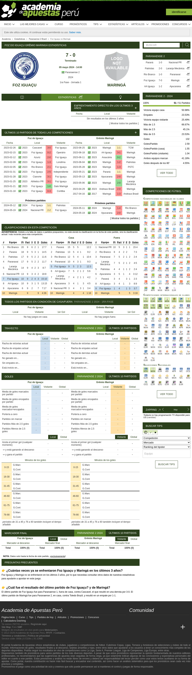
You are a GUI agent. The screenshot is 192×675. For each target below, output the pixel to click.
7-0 (160, 80)
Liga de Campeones (132, 650)
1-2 (118, 162)
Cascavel (37, 147)
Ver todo (166, 172)
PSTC (131, 167)
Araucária (107, 157)
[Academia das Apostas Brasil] (147, 627)
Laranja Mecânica (131, 183)
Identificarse (179, 12)
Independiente (61, 171)
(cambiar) (151, 417)
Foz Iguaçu (24, 85)
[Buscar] (186, 45)
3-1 (49, 176)
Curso (59, 24)
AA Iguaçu (107, 152)
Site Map (6, 627)
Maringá (116, 85)
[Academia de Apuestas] (161, 627)
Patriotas (60, 205)
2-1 (49, 167)
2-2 (49, 210)
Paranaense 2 (70, 72)
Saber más (75, 32)
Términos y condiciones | (15, 635)
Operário (61, 152)
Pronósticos (78, 24)
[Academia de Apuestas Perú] (132, 627)
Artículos (140, 24)
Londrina (61, 162)
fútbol (102, 645)
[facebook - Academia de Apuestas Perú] (147, 619)
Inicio (9, 24)
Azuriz (37, 157)
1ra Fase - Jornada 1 (70, 82)
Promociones (160, 24)
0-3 (49, 191)
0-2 (49, 152)
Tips (97, 24)
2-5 (49, 171)
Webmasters (51, 630)
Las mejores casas (34, 24)
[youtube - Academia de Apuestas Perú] (139, 619)
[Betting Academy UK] (175, 627)
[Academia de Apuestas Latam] (168, 627)
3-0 (49, 147)
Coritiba (61, 191)
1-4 (118, 208)
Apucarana (106, 176)
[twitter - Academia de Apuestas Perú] (132, 619)
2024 (70, 77)
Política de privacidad (39, 635)
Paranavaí (13, 261)
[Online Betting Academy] (154, 627)
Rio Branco (37, 167)
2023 (24, 147)
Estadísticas (118, 24)
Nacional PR (37, 210)
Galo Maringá (61, 186)
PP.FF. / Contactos (55, 633)
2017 (94, 193)
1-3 (49, 162)
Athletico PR (37, 181)
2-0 (49, 157)
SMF (19, 627)
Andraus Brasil (106, 189)
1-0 (49, 186)
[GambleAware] (11, 671)
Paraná (107, 171)
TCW (131, 147)
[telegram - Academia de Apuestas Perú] (154, 619)
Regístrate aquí (38, 624)
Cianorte (37, 176)
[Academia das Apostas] (139, 627)
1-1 (49, 205)
